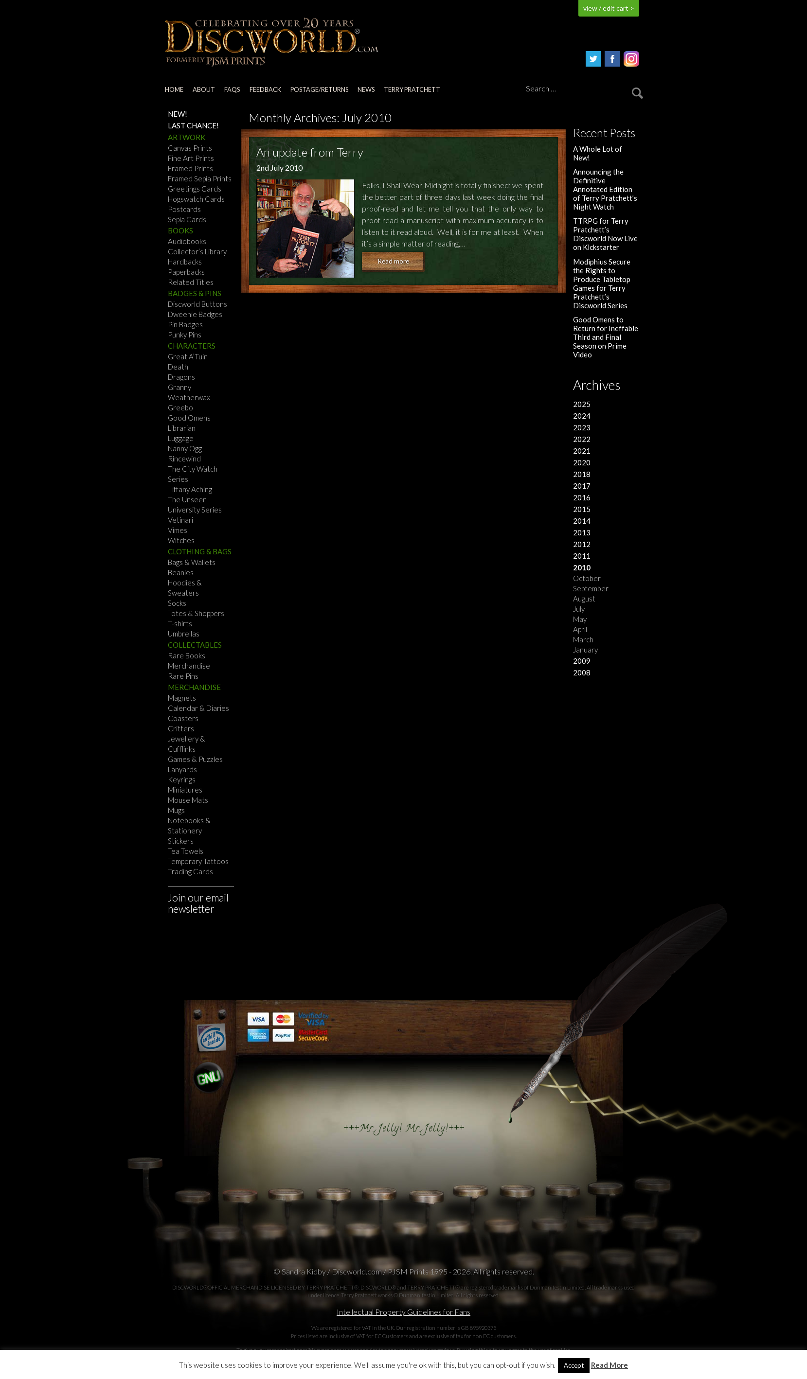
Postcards (184, 209)
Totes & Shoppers (196, 613)
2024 (582, 415)
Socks (177, 603)
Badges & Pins (194, 293)
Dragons (181, 376)
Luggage (181, 438)
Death (178, 366)
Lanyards (182, 769)
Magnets (182, 697)
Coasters (183, 718)
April (580, 629)
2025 (582, 404)
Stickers (181, 840)
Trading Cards (190, 871)
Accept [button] (574, 1365)
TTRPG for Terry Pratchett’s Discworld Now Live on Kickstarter (605, 233)
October (587, 578)
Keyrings (182, 779)
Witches (181, 540)
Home (174, 89)
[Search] (583, 89)
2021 (582, 450)
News (366, 89)
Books (180, 230)
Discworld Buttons (197, 304)
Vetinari (180, 519)
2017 (582, 485)
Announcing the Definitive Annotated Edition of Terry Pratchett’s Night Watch (605, 189)
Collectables (195, 644)
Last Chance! (193, 125)
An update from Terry (309, 152)
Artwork (186, 137)
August (584, 598)
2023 (582, 427)
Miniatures (185, 789)
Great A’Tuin (188, 356)
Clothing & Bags (200, 551)
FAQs (232, 89)
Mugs (176, 810)
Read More (609, 1365)
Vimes (177, 530)
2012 (582, 544)
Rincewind (184, 458)
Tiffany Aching (190, 489)
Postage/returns (319, 89)
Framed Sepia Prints (200, 178)
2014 (582, 520)
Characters (191, 345)
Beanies (181, 572)
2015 (582, 509)
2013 (582, 532)
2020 (582, 462)
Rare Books (186, 655)
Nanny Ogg (185, 448)
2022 (582, 439)
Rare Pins (183, 676)
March (583, 639)
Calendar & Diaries (198, 708)
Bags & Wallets (191, 562)
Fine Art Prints (191, 158)
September (591, 588)
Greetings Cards (194, 188)
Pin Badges (185, 324)
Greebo (180, 407)
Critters (181, 728)
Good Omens (189, 417)
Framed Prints (190, 168)
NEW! (177, 113)
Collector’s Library (197, 251)
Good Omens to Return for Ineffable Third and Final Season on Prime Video (605, 337)
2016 (582, 497)
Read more (393, 261)
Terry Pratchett (412, 89)
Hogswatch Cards (196, 198)
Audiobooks (187, 241)
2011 (582, 555)
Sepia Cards (187, 219)
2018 (582, 474)
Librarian (182, 428)
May (580, 619)
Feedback (265, 89)
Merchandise (189, 665)
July (579, 608)
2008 (582, 672)
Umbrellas (183, 633)
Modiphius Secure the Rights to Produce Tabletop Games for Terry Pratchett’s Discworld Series (601, 283)
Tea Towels (185, 851)
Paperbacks (186, 271)
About (204, 89)
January (585, 649)
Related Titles (191, 282)
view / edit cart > (608, 8)
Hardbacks (185, 261)
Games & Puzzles (195, 759)
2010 (582, 567)
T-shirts (180, 623)
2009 (582, 660)
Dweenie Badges (195, 314)
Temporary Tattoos (198, 861)
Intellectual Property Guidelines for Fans (403, 1311)
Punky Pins (184, 334)
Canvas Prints (190, 147)
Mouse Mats (188, 800)
